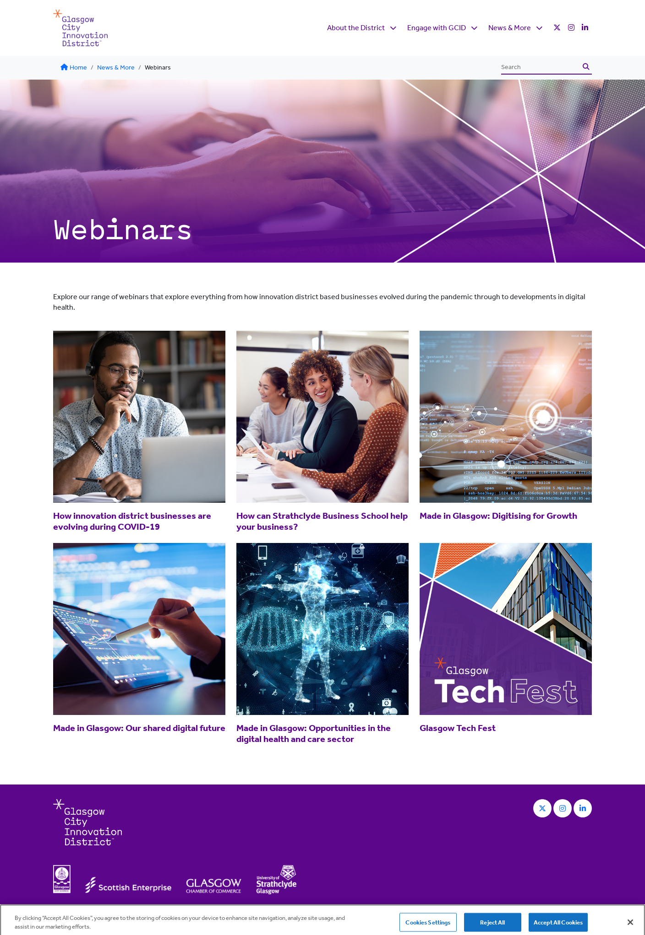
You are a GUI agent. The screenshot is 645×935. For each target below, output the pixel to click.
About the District (356, 27)
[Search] (540, 67)
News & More (509, 27)
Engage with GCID (436, 27)
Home (73, 67)
